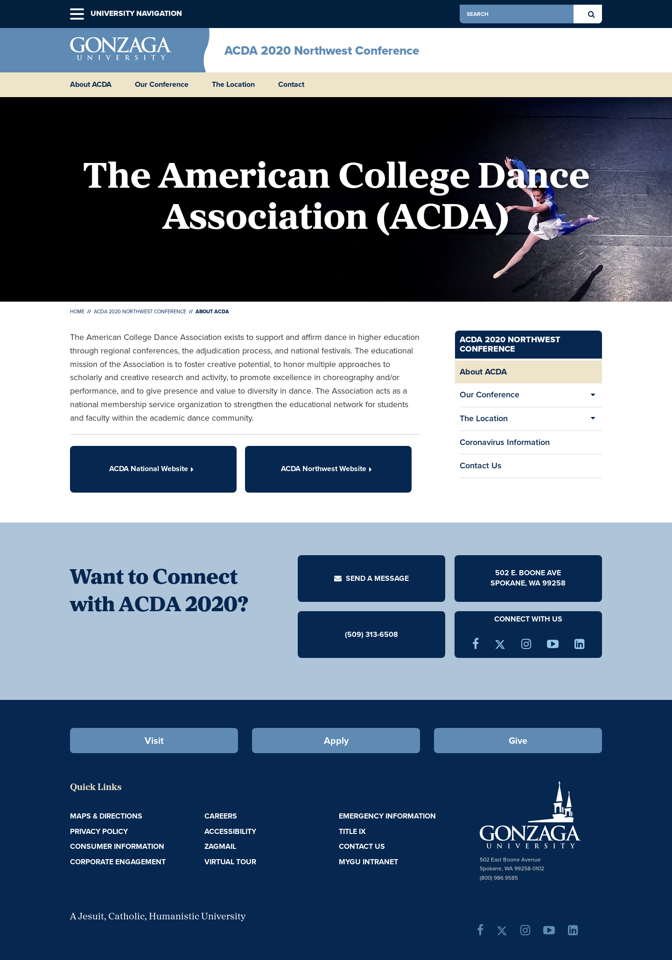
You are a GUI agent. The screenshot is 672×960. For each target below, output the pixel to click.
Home (77, 311)
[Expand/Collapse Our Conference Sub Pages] (592, 395)
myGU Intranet (368, 861)
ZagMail (220, 846)
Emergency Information (387, 816)
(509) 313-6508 (371, 633)
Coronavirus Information (505, 442)
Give (518, 741)
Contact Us (481, 465)
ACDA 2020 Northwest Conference (321, 50)
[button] (77, 14)
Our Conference (162, 84)
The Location (233, 84)
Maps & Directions (106, 816)
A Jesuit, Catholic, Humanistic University (157, 917)
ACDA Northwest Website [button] (328, 468)
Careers (220, 816)
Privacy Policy (99, 831)
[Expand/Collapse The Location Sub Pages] (592, 419)
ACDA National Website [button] (153, 468)
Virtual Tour (230, 861)
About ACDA (91, 84)
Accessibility (230, 831)
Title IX (352, 831)
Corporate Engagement (118, 861)
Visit (154, 741)
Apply (336, 741)
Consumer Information (117, 846)
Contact (291, 84)
